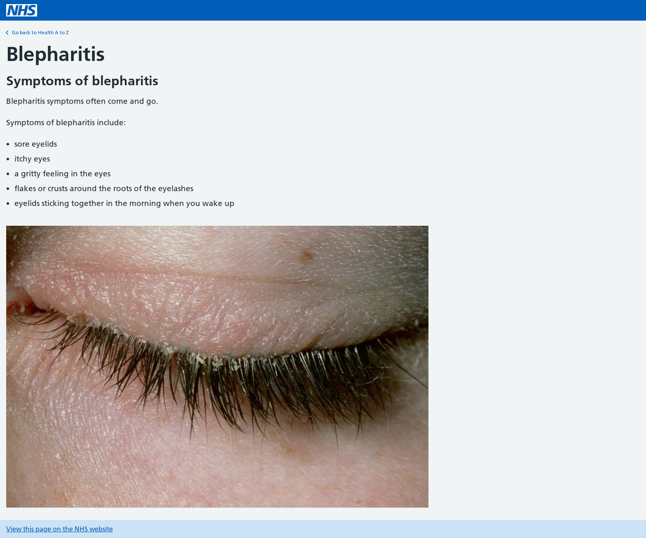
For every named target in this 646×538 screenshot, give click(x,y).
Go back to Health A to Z (37, 32)
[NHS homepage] (21, 10)
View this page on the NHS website (59, 529)
